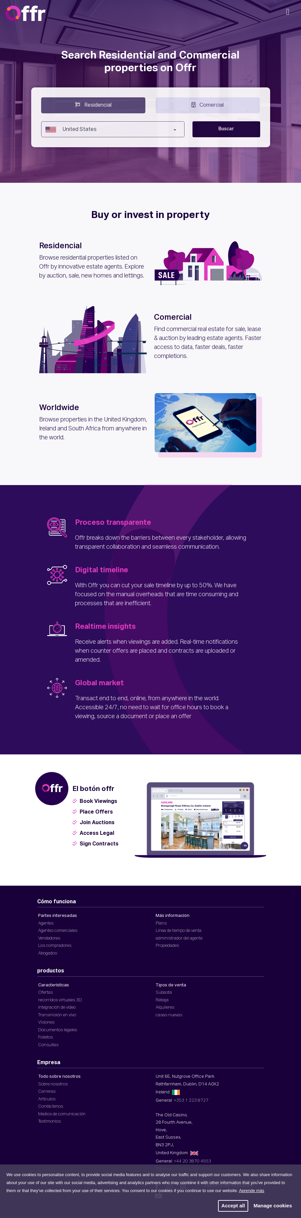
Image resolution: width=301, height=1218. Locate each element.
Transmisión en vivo (57, 1015)
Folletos (45, 1037)
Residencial (93, 104)
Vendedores (49, 938)
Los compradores (54, 945)
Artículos (46, 1099)
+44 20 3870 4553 (192, 1161)
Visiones (46, 1022)
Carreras (46, 1091)
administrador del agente (179, 938)
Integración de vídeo (57, 1007)
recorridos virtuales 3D (60, 1000)
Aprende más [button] (251, 1190)
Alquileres (165, 1007)
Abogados (47, 953)
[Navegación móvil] (287, 14)
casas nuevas (169, 1015)
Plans (161, 923)
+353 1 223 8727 (191, 1100)
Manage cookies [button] (273, 1205)
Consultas (48, 1045)
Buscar (226, 129)
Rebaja (162, 1000)
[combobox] (113, 129)
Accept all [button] (233, 1205)
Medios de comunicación (62, 1114)
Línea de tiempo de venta (178, 931)
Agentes (45, 923)
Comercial (207, 104)
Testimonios (49, 1121)
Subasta (164, 992)
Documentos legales (57, 1030)
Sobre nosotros (53, 1084)
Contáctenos (50, 1106)
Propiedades (167, 945)
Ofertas (45, 992)
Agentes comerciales (57, 931)
